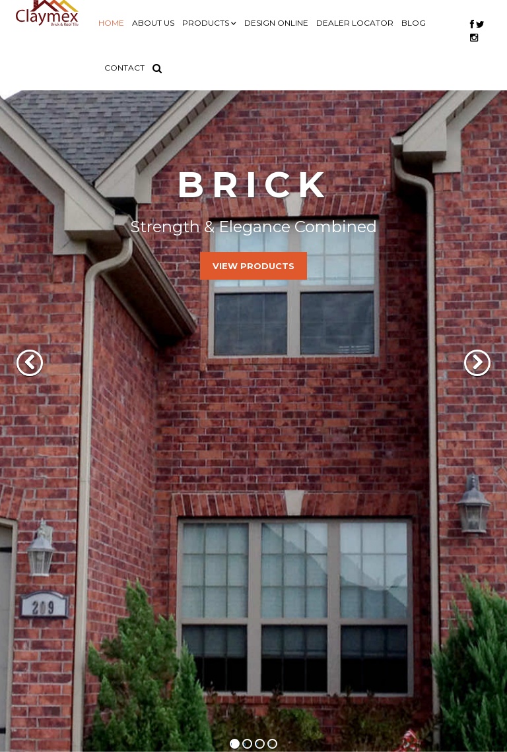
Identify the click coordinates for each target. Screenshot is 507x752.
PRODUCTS (206, 23)
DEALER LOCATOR (354, 23)
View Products (253, 266)
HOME (111, 23)
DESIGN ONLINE (276, 23)
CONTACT (124, 68)
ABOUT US (153, 23)
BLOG (413, 23)
